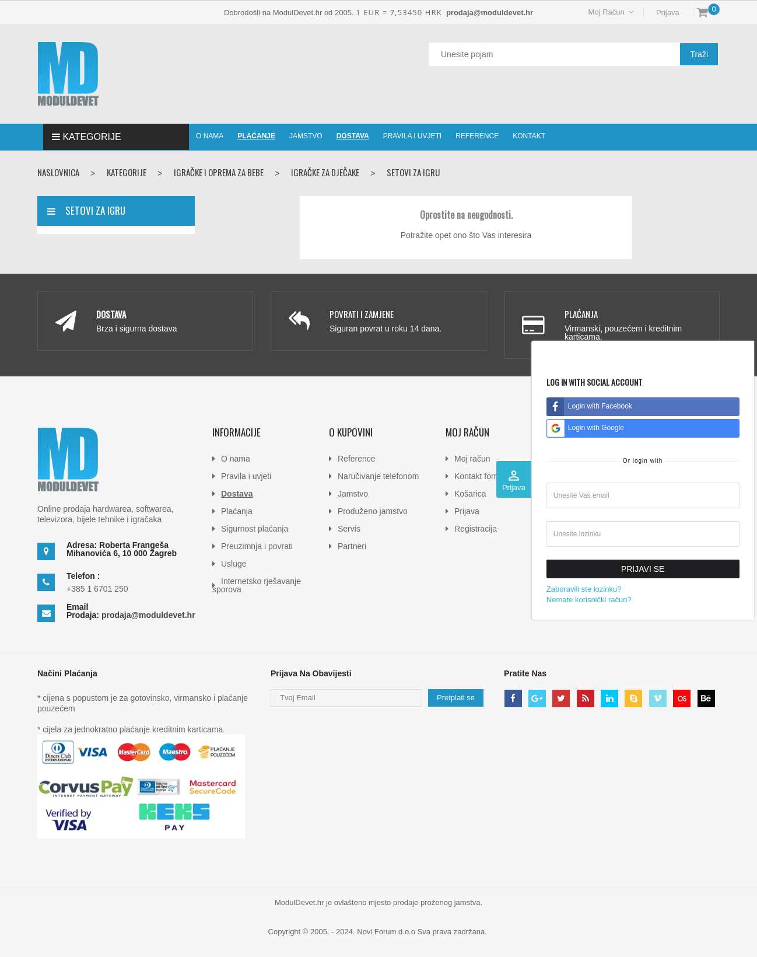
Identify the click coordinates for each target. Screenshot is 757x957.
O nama (235, 458)
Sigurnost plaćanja (254, 528)
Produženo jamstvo (373, 511)
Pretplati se (456, 697)
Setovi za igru (95, 210)
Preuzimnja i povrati (257, 546)
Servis (349, 528)
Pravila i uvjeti (246, 476)
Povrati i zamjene (362, 314)
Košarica (470, 493)
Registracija (475, 528)
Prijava (666, 12)
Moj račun (472, 458)
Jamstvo (353, 493)
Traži (699, 54)
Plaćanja (581, 314)
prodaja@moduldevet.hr (148, 615)
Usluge (234, 563)
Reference (357, 458)
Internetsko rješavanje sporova (256, 585)
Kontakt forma (479, 476)
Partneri (352, 546)
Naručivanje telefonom (378, 476)
